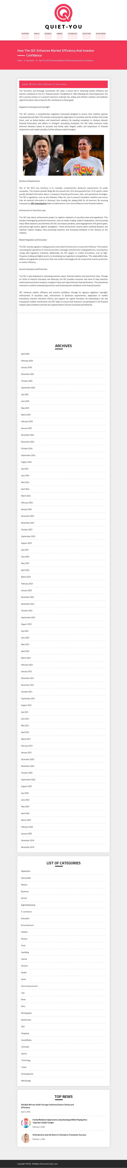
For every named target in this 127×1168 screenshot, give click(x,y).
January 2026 (26, 367)
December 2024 (27, 435)
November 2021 (27, 685)
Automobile (26, 877)
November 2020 (27, 766)
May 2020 (25, 806)
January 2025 (26, 428)
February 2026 (27, 360)
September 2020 (28, 779)
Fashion (24, 932)
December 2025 (27, 374)
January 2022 (26, 671)
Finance (60, 33)
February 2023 (27, 583)
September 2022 (28, 617)
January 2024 (26, 509)
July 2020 (24, 793)
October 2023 (26, 529)
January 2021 (26, 752)
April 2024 (25, 489)
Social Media (100, 33)
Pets (23, 1006)
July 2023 (24, 549)
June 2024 (25, 475)
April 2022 (25, 651)
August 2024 (26, 462)
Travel (23, 1067)
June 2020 (25, 799)
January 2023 (26, 590)
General (24, 965)
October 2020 (26, 772)
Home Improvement (29, 986)
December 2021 (27, 678)
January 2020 (26, 833)
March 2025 (26, 414)
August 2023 (26, 543)
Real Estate (26, 1019)
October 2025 (26, 381)
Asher (26, 84)
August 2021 (26, 705)
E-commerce (26, 911)
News (23, 999)
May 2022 (25, 644)
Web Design (26, 1080)
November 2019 (27, 847)
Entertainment (27, 925)
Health (37, 33)
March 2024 (26, 495)
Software (25, 1046)
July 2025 (24, 394)
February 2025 (27, 421)
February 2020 (27, 826)
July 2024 (24, 468)
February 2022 (27, 664)
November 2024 (27, 441)
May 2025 (25, 408)
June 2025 (25, 401)
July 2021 (24, 712)
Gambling (25, 952)
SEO (23, 1026)
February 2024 (27, 502)
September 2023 (28, 536)
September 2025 (28, 387)
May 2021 (25, 725)
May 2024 (25, 482)
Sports (24, 1053)
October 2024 (26, 448)
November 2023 (27, 522)
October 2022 (26, 610)
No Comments (61, 84)
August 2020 (26, 786)
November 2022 (27, 603)
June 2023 (25, 556)
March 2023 (26, 576)
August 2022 (26, 624)
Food (23, 945)
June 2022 (25, 637)
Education (86, 33)
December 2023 (27, 516)
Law (23, 992)
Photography (26, 1013)
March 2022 (26, 658)
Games (24, 959)
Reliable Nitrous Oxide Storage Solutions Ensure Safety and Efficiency (48, 1106)
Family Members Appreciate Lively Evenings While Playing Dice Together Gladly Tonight (60, 1121)
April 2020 (25, 813)
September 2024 (28, 455)
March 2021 (26, 739)
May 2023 (25, 563)
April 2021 (25, 732)
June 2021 (25, 718)
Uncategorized (27, 1073)
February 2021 (27, 745)
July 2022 (24, 630)
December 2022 (27, 597)
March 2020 (26, 820)
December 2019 (27, 840)
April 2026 (25, 354)
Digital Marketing (28, 905)
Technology (72, 33)
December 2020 (27, 759)
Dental (24, 898)
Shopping (25, 33)
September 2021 (28, 698)
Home (23, 979)
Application (25, 871)
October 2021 (26, 691)
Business (48, 33)
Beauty (24, 884)
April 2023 (25, 570)
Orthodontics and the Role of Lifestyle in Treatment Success (60, 1134)
